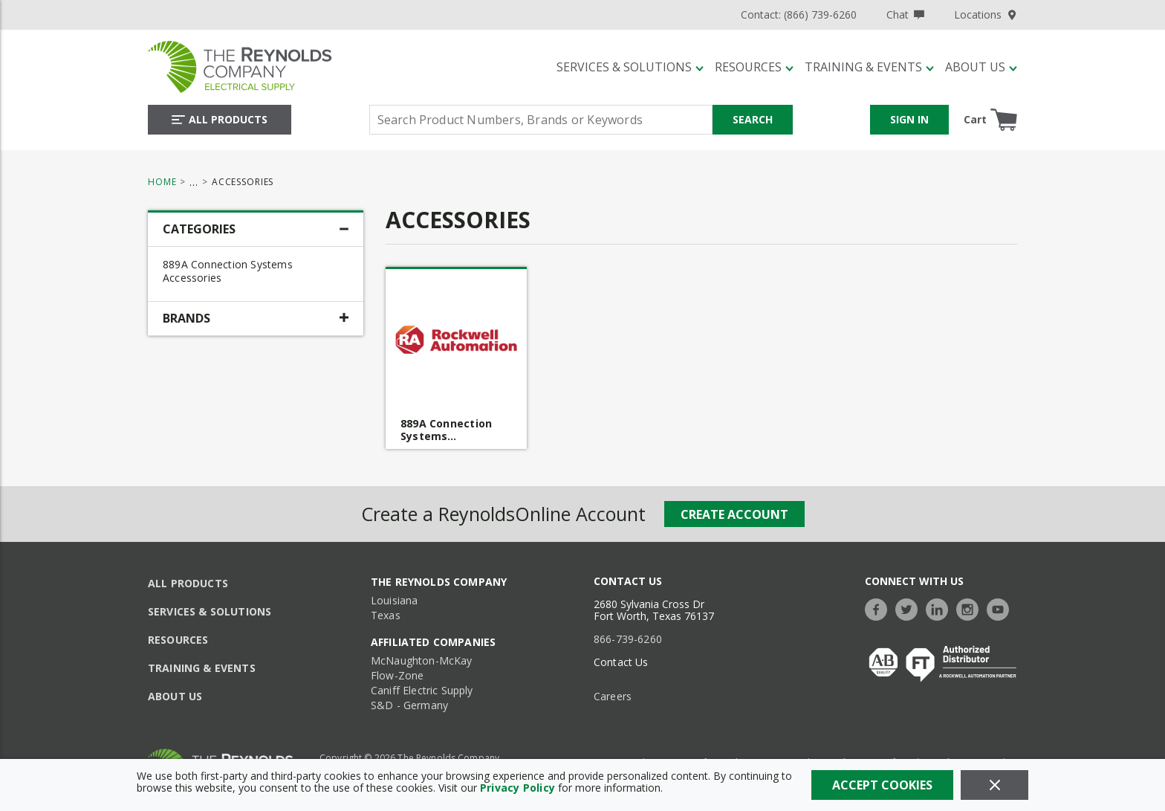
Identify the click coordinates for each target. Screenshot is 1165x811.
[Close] (994, 785)
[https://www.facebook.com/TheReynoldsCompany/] (880, 608)
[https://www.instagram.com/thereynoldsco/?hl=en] (971, 608)
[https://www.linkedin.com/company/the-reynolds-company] (940, 608)
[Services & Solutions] (630, 66)
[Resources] (754, 66)
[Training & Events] (869, 66)
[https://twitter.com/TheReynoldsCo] (910, 608)
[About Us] (981, 66)
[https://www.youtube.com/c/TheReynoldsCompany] (1001, 608)
